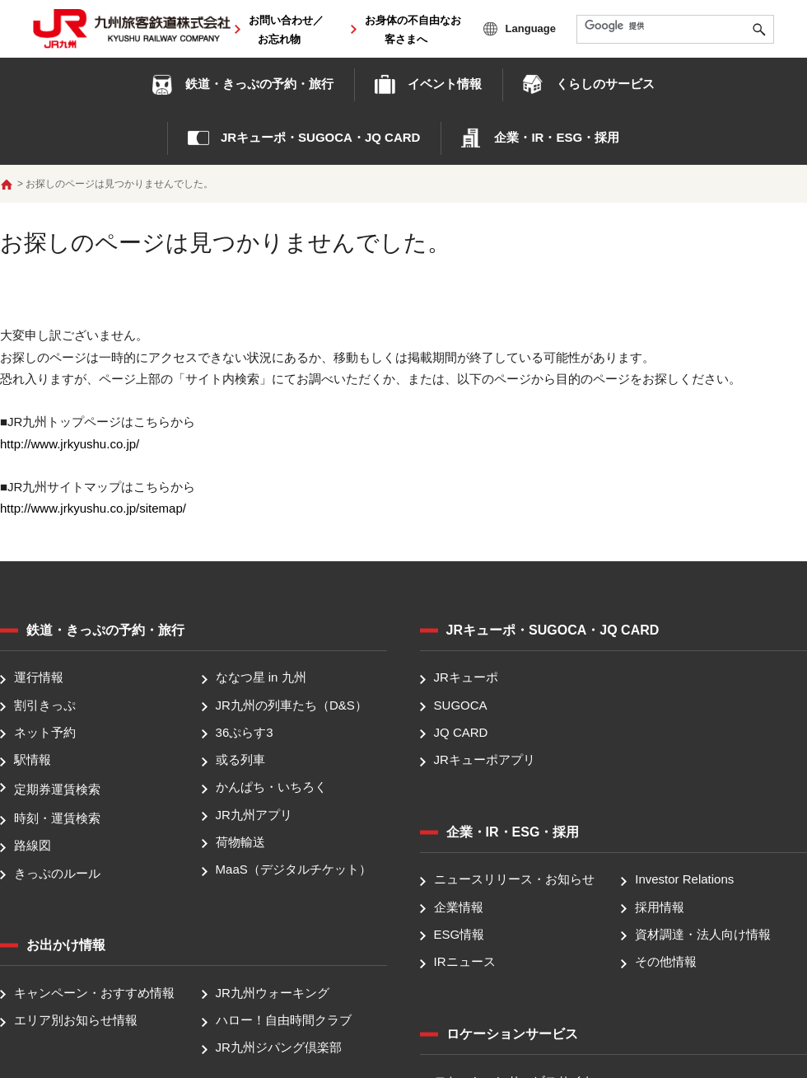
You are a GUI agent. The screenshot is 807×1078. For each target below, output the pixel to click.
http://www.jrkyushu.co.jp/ (69, 444)
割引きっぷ (45, 705)
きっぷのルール (57, 873)
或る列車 (240, 759)
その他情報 (666, 961)
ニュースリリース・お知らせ (514, 880)
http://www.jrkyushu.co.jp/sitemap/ (93, 508)
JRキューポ (466, 678)
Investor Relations (684, 880)
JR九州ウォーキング (272, 993)
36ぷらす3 (244, 732)
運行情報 (38, 678)
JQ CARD (461, 732)
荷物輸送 (240, 842)
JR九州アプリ (254, 815)
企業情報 (458, 907)
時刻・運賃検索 (57, 818)
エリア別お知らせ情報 (76, 1020)
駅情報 (32, 759)
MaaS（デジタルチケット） (293, 869)
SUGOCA (460, 705)
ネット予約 (45, 732)
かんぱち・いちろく (271, 787)
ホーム (6, 184)
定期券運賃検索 (57, 789)
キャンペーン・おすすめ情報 (94, 993)
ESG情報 (459, 934)
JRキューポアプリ (484, 759)
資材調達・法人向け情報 (703, 934)
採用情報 (659, 907)
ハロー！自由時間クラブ (284, 1020)
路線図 (32, 846)
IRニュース (465, 961)
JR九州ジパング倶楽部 (279, 1048)
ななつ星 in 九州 (261, 678)
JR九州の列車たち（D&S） (291, 705)
